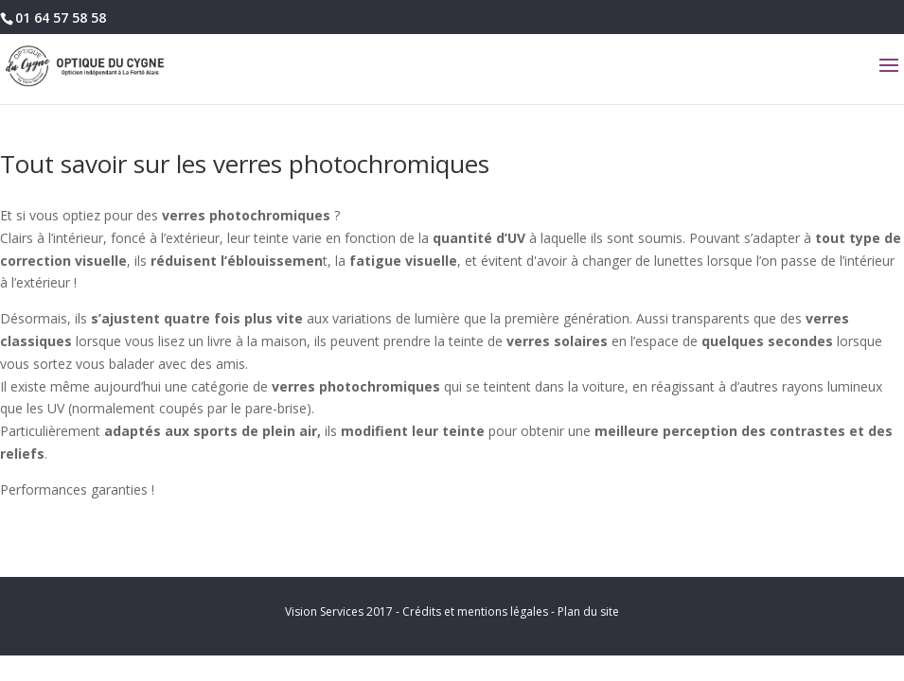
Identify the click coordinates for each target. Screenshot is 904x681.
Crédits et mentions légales (475, 611)
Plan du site (588, 611)
